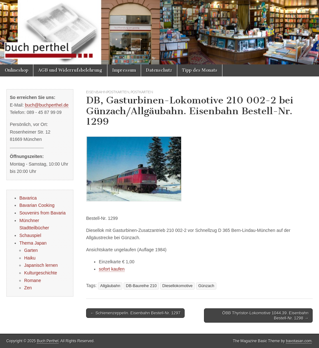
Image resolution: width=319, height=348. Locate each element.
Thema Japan (33, 243)
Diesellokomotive (177, 286)
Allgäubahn (110, 286)
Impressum (124, 70)
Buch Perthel (47, 341)
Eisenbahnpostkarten (107, 92)
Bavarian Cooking (37, 205)
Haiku (30, 257)
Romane (32, 280)
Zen (28, 287)
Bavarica (28, 197)
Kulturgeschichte (40, 272)
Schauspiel (30, 235)
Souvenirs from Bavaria (42, 212)
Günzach (206, 286)
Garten (31, 250)
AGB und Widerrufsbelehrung (70, 70)
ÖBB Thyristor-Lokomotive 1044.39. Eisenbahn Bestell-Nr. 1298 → (265, 315)
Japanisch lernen (41, 265)
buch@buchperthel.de (46, 105)
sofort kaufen (112, 269)
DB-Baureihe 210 (141, 286)
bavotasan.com (299, 341)
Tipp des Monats (199, 70)
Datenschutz (159, 70)
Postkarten (142, 92)
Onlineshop (16, 70)
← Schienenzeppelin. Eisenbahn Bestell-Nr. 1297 (135, 313)
